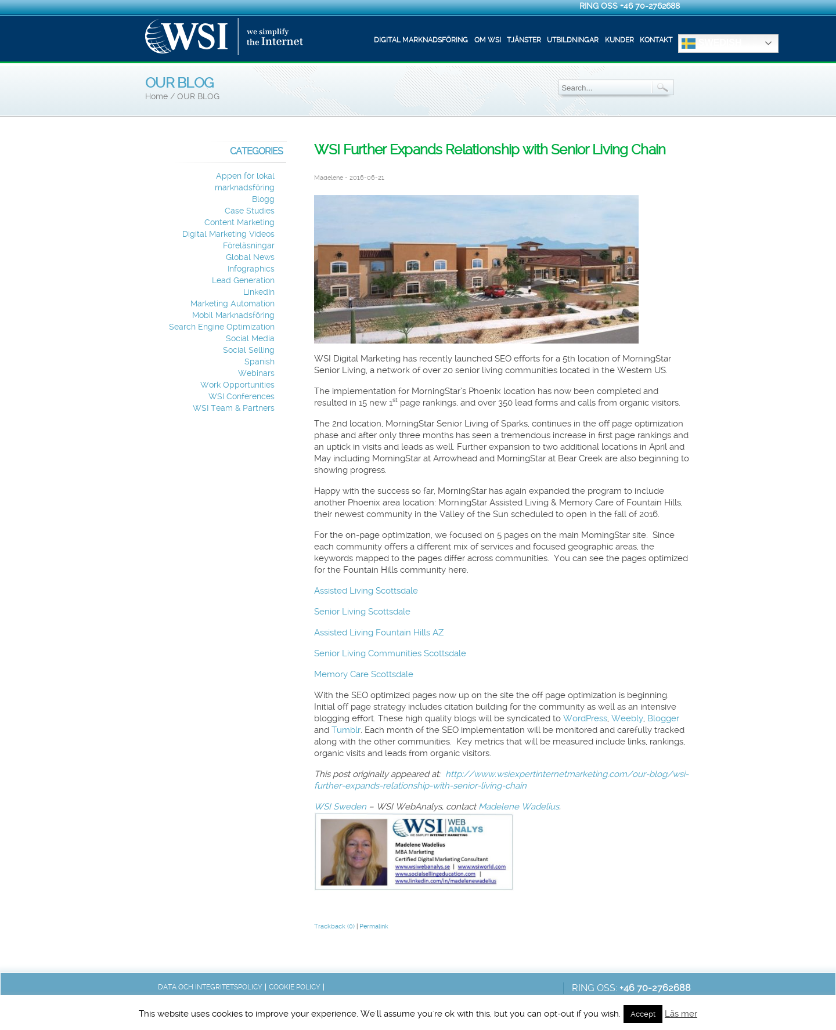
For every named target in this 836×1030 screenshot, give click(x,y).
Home (156, 97)
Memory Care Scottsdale (363, 674)
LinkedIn (259, 292)
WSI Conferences (241, 397)
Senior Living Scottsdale (362, 611)
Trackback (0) (334, 926)
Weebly (627, 718)
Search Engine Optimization (222, 327)
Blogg (263, 199)
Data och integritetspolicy (210, 987)
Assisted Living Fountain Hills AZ (379, 632)
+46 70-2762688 (650, 5)
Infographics (251, 269)
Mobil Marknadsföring (233, 315)
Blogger (663, 718)
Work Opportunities (237, 385)
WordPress (585, 718)
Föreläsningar (249, 246)
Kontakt (656, 40)
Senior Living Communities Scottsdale (390, 653)
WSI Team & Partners (234, 408)
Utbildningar (573, 40)
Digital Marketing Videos (228, 234)
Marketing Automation (232, 304)
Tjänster (524, 40)
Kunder (619, 40)
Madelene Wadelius (518, 806)
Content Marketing (239, 222)
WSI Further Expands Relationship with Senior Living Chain (489, 150)
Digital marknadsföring (421, 40)
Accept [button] (642, 1014)
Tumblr (346, 730)
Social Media (250, 339)
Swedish (711, 43)
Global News (250, 257)
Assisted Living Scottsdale (366, 591)
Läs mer (681, 1014)
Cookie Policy (294, 987)
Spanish (259, 362)
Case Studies (250, 211)
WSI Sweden (341, 806)
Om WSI (487, 40)
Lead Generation (243, 280)
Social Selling (249, 350)
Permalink (373, 926)
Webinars (256, 373)
